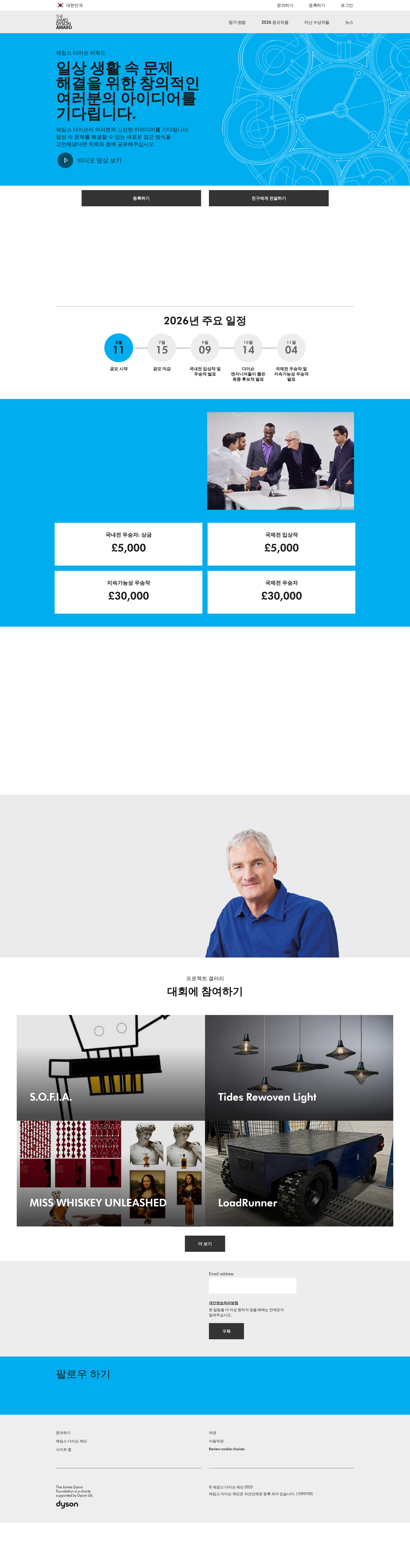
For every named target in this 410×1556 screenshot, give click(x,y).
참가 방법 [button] (237, 22)
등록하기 (317, 5)
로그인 (347, 5)
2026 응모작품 (275, 22)
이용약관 (216, 1474)
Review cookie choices (227, 1482)
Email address (221, 1298)
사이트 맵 (63, 1483)
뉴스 (349, 22)
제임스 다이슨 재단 (71, 1474)
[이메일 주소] (253, 1310)
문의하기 (285, 5)
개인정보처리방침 (223, 1327)
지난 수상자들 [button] (316, 22)
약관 (212, 1466)
